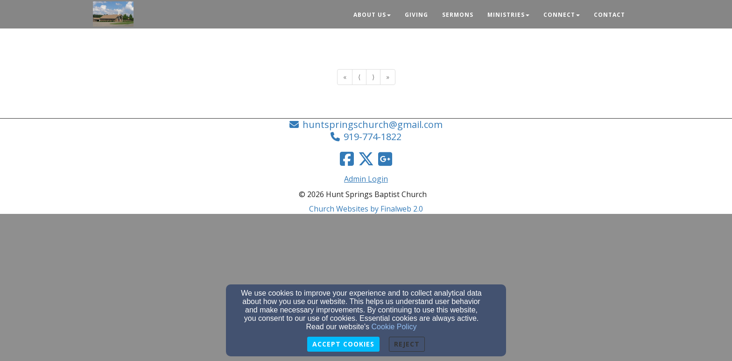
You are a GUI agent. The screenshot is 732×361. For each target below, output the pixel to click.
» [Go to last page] (387, 76)
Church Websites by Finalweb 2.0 (366, 209)
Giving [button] (416, 15)
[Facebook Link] (347, 159)
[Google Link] (385, 159)
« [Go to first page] (344, 76)
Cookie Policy (394, 327)
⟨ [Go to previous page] (359, 76)
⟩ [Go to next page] (373, 76)
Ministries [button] (508, 15)
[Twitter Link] (366, 159)
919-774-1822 (372, 136)
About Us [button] (372, 15)
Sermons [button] (457, 15)
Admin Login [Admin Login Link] (366, 179)
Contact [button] (609, 15)
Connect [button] (561, 15)
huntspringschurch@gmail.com (373, 124)
